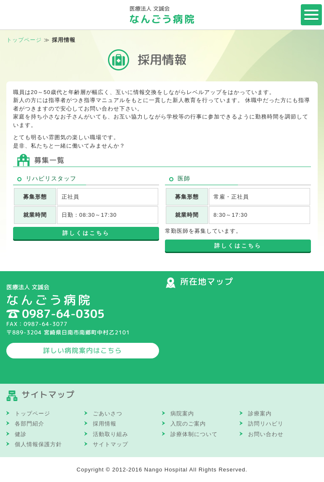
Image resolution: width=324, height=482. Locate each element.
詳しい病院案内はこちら (82, 350)
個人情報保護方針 (38, 444)
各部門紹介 (29, 423)
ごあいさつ (107, 413)
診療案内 (260, 413)
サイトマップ (110, 444)
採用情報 (104, 423)
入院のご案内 (188, 423)
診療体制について (194, 434)
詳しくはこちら (86, 233)
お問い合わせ (266, 434)
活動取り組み (110, 434)
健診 (21, 434)
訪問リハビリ (266, 423)
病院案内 (182, 413)
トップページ (24, 40)
